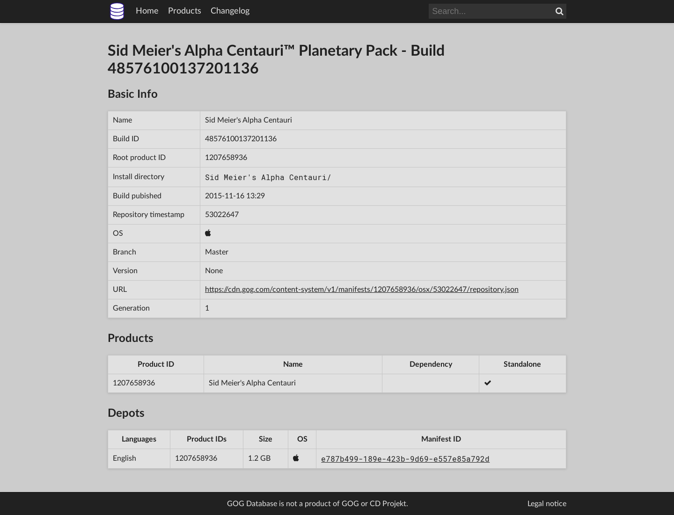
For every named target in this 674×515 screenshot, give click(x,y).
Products (184, 11)
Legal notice (546, 504)
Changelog (230, 11)
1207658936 (226, 157)
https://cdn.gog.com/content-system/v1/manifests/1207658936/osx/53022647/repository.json (362, 289)
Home (147, 11)
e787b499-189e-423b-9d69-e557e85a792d (405, 459)
